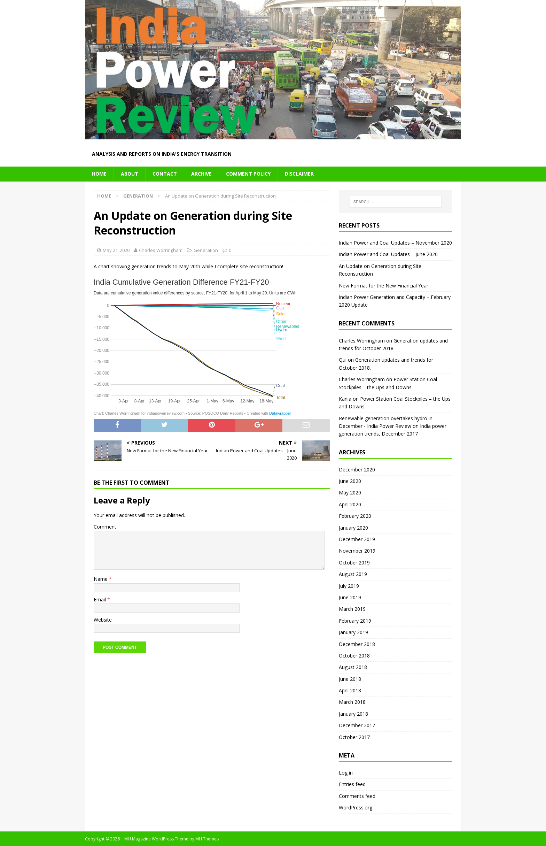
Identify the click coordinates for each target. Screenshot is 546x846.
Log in (346, 772)
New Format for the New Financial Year (383, 285)
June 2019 (350, 597)
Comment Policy (248, 173)
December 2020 (357, 469)
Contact (165, 173)
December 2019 (357, 539)
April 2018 (350, 690)
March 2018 (352, 702)
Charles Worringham (160, 250)
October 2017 (354, 737)
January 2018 (353, 713)
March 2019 (352, 609)
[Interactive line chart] (198, 347)
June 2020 (350, 481)
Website (103, 619)
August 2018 (353, 667)
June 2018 (350, 679)
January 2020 (353, 527)
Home (99, 173)
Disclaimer (299, 173)
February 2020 (355, 516)
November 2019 (357, 550)
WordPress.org (355, 807)
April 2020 (350, 504)
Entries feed (352, 784)
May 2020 (350, 492)
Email (100, 599)
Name (101, 579)
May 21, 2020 (116, 250)
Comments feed (357, 796)
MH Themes (207, 839)
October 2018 (354, 655)
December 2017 (357, 725)
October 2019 (354, 562)
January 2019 (353, 632)
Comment (105, 526)
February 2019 (355, 620)
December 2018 (357, 644)
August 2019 (353, 574)
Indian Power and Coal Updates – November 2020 (395, 242)
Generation (206, 250)
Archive (201, 173)
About (129, 173)
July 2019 (349, 586)
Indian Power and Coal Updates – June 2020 (388, 254)
